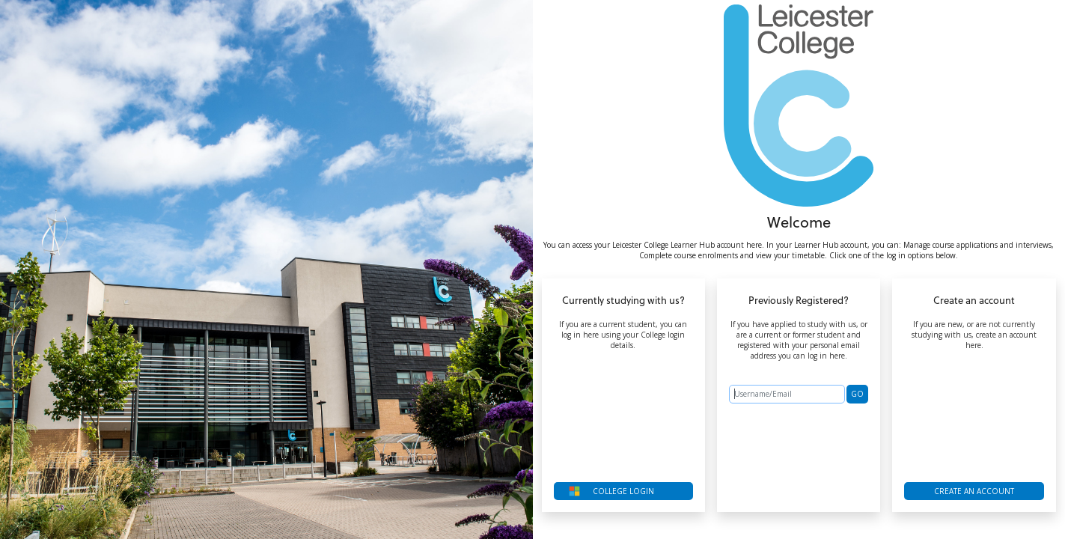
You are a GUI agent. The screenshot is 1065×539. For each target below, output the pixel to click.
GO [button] (857, 394)
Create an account (974, 491)
